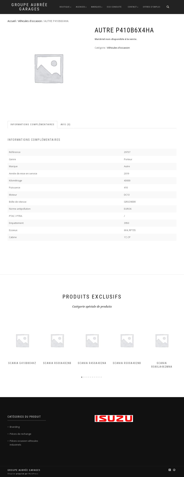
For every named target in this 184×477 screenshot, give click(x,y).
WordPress (33, 474)
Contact (132, 7)
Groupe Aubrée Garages (30, 7)
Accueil (12, 21)
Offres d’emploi (151, 7)
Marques (96, 7)
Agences (80, 7)
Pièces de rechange (20, 433)
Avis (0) (66, 124)
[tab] (33, 124)
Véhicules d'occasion (30, 21)
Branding (15, 426)
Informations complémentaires (32, 124)
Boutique (65, 7)
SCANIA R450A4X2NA (92, 363)
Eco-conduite (114, 7)
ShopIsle (12, 474)
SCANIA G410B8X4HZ (22, 363)
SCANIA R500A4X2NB (57, 363)
